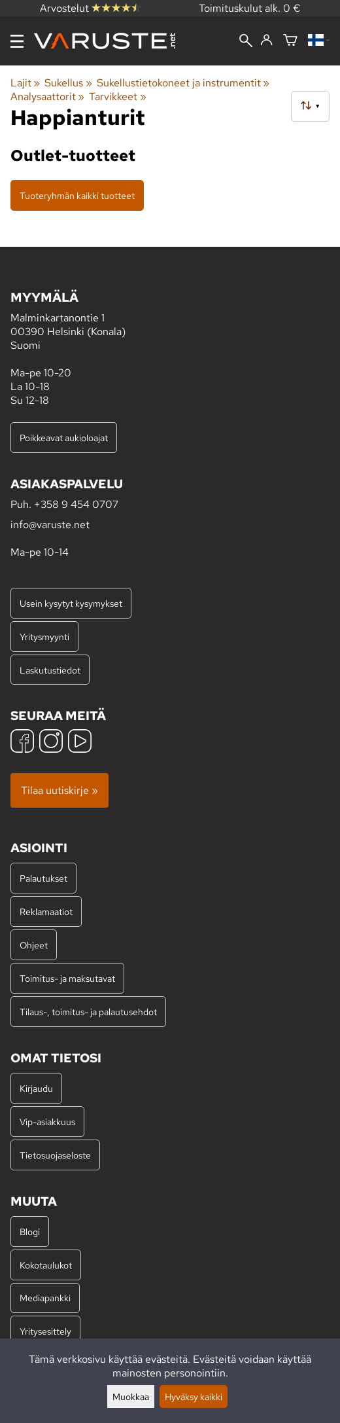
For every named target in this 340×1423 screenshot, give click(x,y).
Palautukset (43, 878)
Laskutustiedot (50, 670)
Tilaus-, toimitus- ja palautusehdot (88, 1011)
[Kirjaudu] (266, 40)
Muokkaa (130, 1396)
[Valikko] (17, 41)
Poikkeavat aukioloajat (64, 437)
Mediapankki (45, 1297)
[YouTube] (80, 742)
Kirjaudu (36, 1088)
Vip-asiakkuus (47, 1121)
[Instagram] (51, 742)
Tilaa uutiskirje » (59, 790)
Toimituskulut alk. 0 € (250, 8)
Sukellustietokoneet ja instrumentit (183, 83)
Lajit (25, 83)
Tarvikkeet (117, 96)
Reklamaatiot (46, 911)
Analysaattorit (47, 96)
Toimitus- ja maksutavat (67, 978)
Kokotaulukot (46, 1265)
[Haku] (245, 42)
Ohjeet (34, 945)
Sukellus (68, 83)
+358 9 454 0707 (76, 504)
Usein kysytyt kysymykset (71, 603)
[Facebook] (22, 742)
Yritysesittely (45, 1331)
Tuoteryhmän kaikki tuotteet (77, 195)
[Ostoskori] (290, 41)
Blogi (30, 1231)
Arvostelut (90, 8)
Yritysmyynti (44, 636)
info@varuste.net (50, 524)
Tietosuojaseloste (55, 1155)
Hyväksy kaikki (193, 1396)
